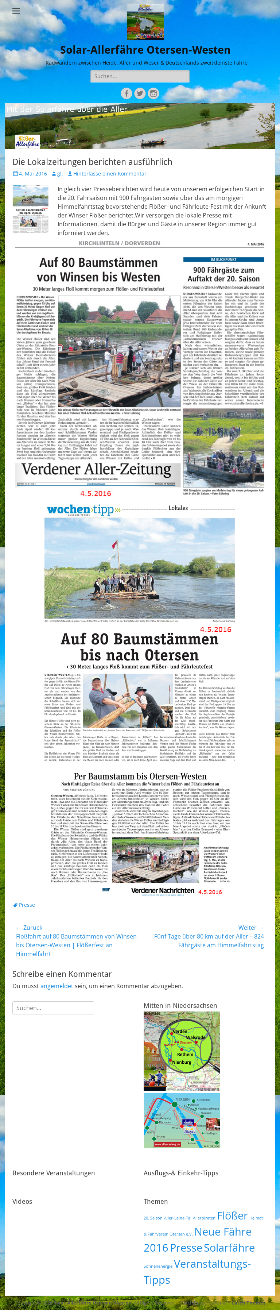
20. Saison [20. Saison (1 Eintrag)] (153, 1218)
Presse (27, 904)
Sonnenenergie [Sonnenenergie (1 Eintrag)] (158, 1266)
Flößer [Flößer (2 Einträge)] (232, 1215)
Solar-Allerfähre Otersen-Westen (145, 49)
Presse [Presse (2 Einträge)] (186, 1247)
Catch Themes (248, 1302)
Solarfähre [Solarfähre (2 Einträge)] (229, 1247)
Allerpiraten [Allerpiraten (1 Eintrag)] (204, 1218)
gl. (60, 173)
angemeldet (56, 986)
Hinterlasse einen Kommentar (110, 173)
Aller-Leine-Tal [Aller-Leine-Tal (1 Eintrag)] (177, 1218)
